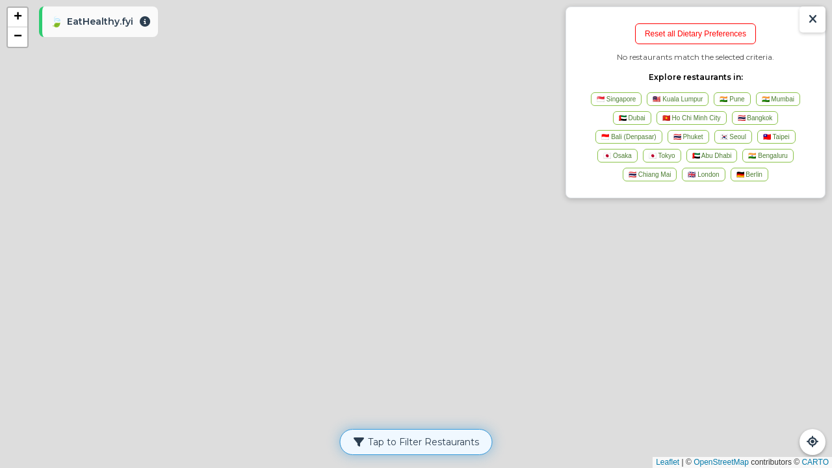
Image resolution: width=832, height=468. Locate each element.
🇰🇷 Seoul (733, 136)
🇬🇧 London (703, 174)
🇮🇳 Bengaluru (767, 155)
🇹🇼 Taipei (776, 136)
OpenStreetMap (721, 462)
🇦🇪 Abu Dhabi (712, 155)
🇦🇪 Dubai (632, 118)
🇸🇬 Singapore (616, 99)
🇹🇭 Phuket (688, 136)
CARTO (815, 462)
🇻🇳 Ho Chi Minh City (691, 118)
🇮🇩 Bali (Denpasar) (628, 136)
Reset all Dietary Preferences (695, 33)
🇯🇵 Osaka (617, 155)
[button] (17, 17)
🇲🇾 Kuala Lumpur (678, 99)
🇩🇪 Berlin (749, 174)
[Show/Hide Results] (813, 19)
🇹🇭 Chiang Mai (650, 174)
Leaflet (667, 462)
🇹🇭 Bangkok (755, 118)
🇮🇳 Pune (732, 99)
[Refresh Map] (813, 442)
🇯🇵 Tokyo (662, 155)
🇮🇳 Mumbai (778, 99)
